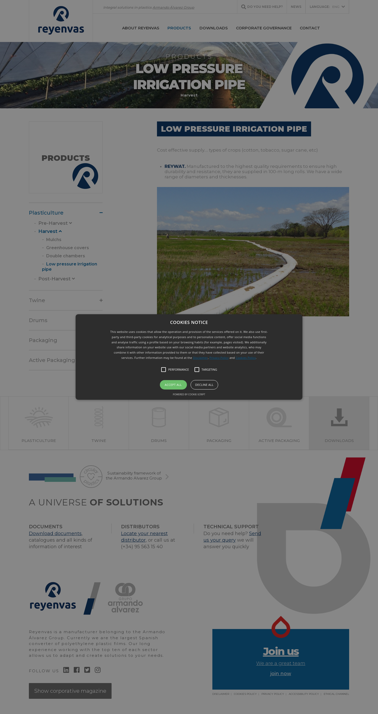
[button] (189, 357)
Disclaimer (200, 358)
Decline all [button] (204, 385)
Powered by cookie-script (189, 394)
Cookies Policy (246, 358)
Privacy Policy (219, 358)
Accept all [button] (173, 385)
